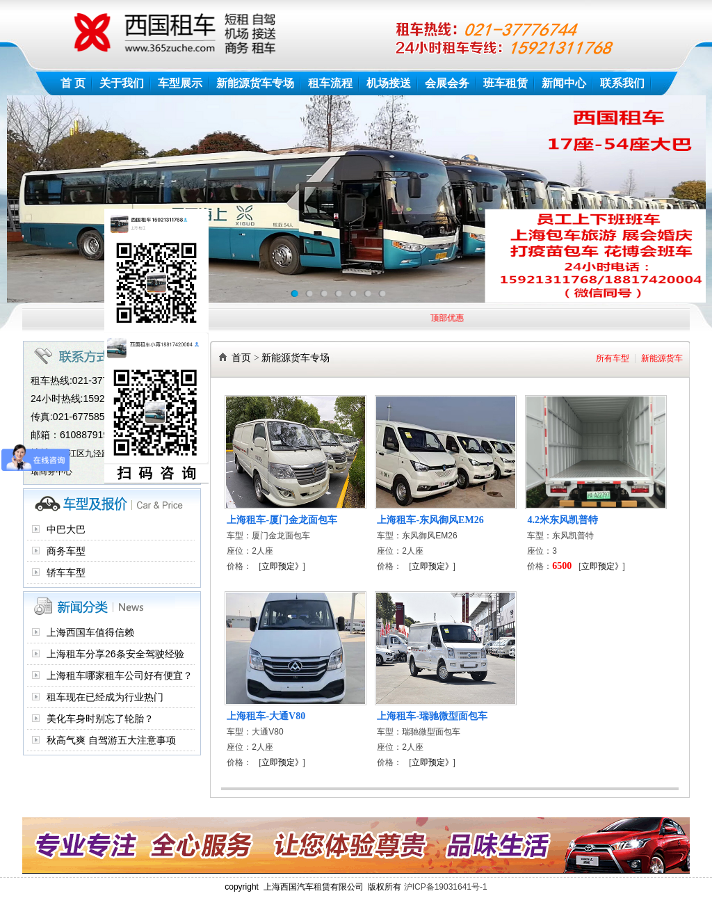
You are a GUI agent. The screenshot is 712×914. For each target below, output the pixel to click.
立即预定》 (282, 566)
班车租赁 (505, 83)
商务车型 (66, 550)
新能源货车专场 (255, 83)
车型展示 (180, 83)
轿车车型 (66, 572)
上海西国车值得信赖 (90, 632)
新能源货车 (662, 358)
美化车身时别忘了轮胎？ (100, 718)
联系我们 (622, 83)
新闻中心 (564, 83)
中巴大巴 (66, 529)
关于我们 (121, 83)
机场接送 (388, 83)
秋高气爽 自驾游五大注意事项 (111, 740)
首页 (241, 358)
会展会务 (447, 83)
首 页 (73, 83)
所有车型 (612, 358)
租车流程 (330, 83)
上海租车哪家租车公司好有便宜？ (120, 675)
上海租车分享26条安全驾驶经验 (115, 653)
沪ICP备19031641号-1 (445, 887)
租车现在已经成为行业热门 (105, 697)
